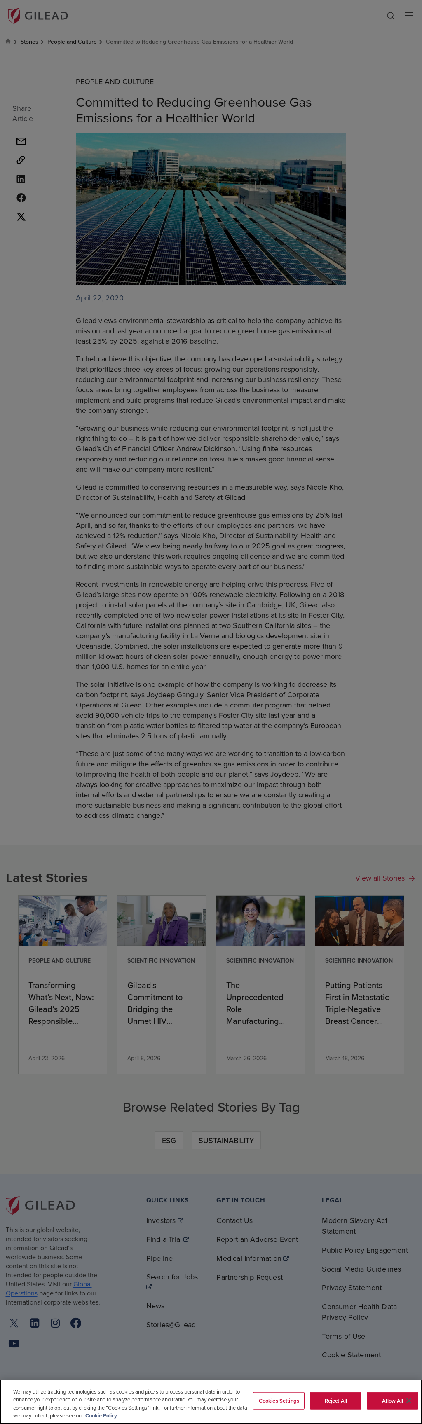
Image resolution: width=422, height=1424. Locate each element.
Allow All (392, 1401)
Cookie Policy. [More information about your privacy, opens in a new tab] (101, 1415)
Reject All (336, 1401)
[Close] (409, 1400)
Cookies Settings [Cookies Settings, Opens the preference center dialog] (279, 1401)
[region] (211, 1402)
